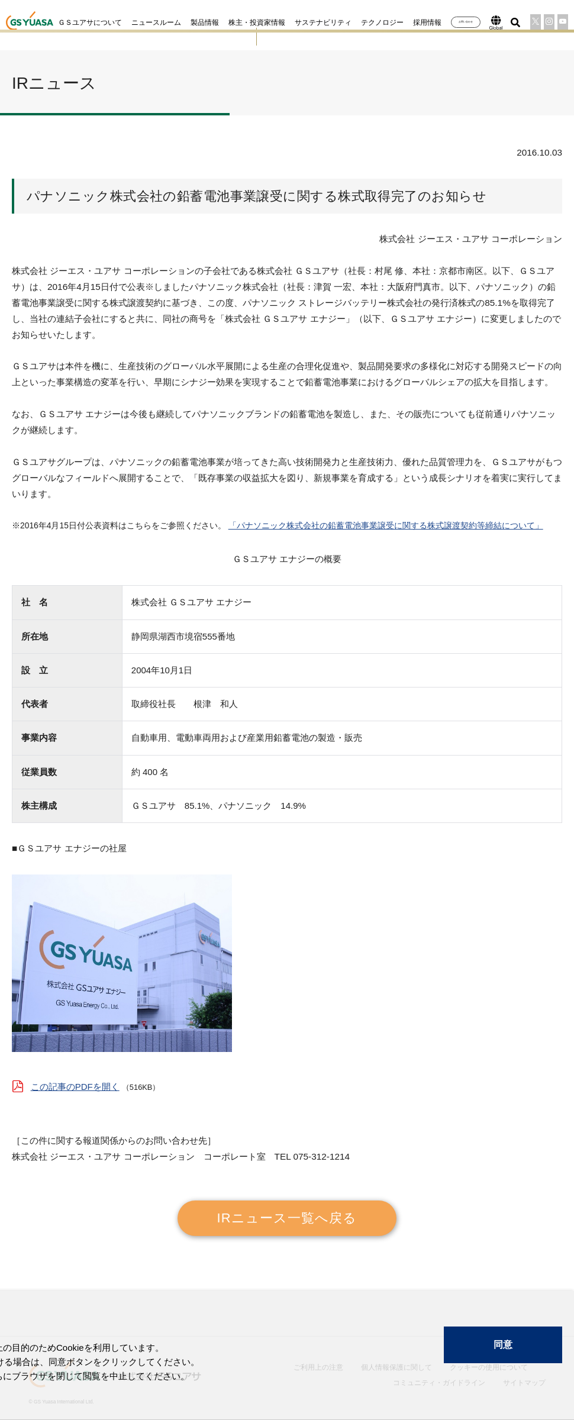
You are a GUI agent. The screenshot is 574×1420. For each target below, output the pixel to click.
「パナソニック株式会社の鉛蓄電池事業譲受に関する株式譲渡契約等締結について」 (384, 518)
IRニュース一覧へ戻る (287, 1208)
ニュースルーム (122, 22)
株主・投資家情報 (223, 22)
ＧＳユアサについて (56, 22)
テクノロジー (348, 22)
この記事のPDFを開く (75, 1078)
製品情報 (171, 22)
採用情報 (393, 22)
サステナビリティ (289, 22)
